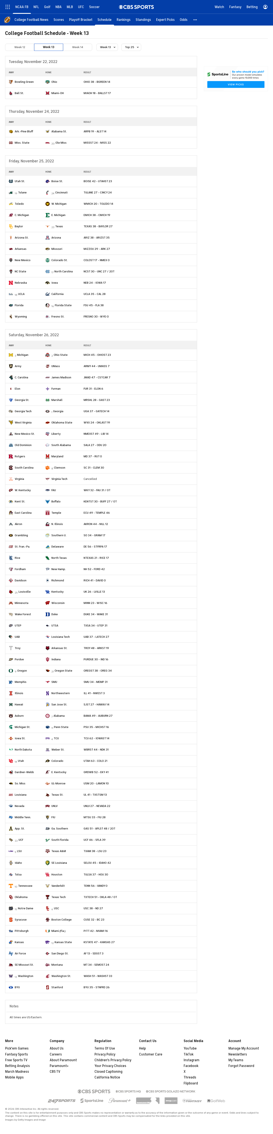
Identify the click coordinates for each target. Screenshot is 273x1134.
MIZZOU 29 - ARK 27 (97, 249)
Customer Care (150, 1054)
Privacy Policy (104, 1054)
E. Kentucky (58, 772)
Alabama (59, 716)
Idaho (18, 863)
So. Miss (20, 783)
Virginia (19, 479)
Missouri (56, 249)
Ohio (54, 82)
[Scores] (59, 20)
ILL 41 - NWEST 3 (94, 693)
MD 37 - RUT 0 (93, 456)
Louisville (25, 591)
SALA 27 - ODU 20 (95, 445)
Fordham (20, 569)
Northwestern (60, 693)
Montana (57, 965)
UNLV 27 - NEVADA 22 (97, 806)
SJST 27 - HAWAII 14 (96, 704)
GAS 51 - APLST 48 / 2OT (99, 828)
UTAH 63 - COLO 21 (95, 761)
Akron (18, 524)
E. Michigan (58, 215)
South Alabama (61, 445)
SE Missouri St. (24, 965)
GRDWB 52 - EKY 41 (96, 772)
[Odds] (183, 20)
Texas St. (57, 795)
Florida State (63, 305)
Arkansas (20, 249)
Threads (190, 1077)
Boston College (61, 919)
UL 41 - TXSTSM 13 (95, 795)
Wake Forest (23, 614)
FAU (53, 490)
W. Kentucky (23, 490)
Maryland (57, 456)
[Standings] (143, 20)
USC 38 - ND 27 (93, 908)
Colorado (57, 761)
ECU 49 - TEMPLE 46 (97, 513)
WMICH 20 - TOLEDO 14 (98, 204)
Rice (17, 558)
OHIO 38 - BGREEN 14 (97, 82)
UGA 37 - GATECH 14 (96, 411)
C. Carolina (21, 377)
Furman (56, 388)
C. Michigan (22, 215)
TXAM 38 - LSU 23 (95, 851)
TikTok (188, 1054)
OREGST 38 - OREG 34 (98, 670)
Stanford (57, 987)
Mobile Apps (14, 1077)
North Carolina (63, 271)
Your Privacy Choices (110, 1066)
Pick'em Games (17, 1048)
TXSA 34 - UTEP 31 (95, 625)
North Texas (59, 558)
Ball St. (19, 93)
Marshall (56, 400)
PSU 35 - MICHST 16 (96, 727)
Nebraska (21, 283)
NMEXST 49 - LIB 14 (96, 434)
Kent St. (20, 501)
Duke (54, 614)
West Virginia (23, 422)
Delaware (57, 546)
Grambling (21, 535)
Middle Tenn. (23, 817)
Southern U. (58, 535)
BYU (17, 987)
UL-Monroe (58, 783)
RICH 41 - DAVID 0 (95, 580)
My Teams (235, 1060)
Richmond (57, 580)
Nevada (19, 806)
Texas (59, 226)
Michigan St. (22, 727)
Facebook (191, 1066)
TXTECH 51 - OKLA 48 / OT (100, 897)
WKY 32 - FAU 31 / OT (97, 490)
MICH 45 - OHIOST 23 (97, 355)
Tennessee (25, 886)
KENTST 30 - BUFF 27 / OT (100, 501)
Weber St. (57, 749)
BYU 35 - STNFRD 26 (97, 987)
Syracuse (21, 919)
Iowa (54, 283)
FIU (53, 817)
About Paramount (63, 1060)
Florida (19, 305)
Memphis (20, 682)
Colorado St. (59, 260)
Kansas (19, 942)
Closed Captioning (108, 1072)
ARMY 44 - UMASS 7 (97, 366)
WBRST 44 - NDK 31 (96, 749)
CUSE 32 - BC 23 (94, 919)
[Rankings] (123, 20)
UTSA (54, 625)
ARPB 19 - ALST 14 (95, 131)
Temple (56, 513)
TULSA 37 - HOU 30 (96, 874)
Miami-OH (57, 93)
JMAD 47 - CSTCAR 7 (97, 377)
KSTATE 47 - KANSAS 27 (99, 942)
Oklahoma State (61, 422)
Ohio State (61, 355)
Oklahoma (21, 897)
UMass (55, 366)
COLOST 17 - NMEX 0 (97, 260)
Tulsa (18, 874)
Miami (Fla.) (58, 931)
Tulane (22, 192)
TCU (56, 738)
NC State (20, 271)
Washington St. (61, 976)
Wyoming (21, 316)
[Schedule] (104, 20)
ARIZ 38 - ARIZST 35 (97, 237)
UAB (17, 637)
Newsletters (237, 1054)
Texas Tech (58, 897)
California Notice (107, 1077)
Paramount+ (59, 1066)
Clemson (59, 467)
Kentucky (57, 591)
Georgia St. (22, 400)
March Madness (17, 1072)
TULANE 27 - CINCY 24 (98, 192)
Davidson (20, 580)
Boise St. (57, 181)
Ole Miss (61, 142)
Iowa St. (20, 738)
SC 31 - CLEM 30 (94, 467)
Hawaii (19, 704)
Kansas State (63, 942)
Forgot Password (241, 1066)
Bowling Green (24, 82)
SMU (54, 682)
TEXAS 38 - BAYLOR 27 (98, 226)
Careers (56, 1054)
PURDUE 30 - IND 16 (96, 659)
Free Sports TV (16, 1060)
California (57, 294)
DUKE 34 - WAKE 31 (96, 614)
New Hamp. (58, 569)
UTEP (18, 625)
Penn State (61, 727)
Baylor (19, 226)
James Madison (61, 377)
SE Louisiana (59, 863)
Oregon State (63, 670)
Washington (25, 976)
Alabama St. (59, 131)
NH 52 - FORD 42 (94, 569)
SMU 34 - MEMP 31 (95, 682)
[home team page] (11, 82)
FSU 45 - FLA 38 (94, 305)
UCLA (21, 294)
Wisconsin (58, 603)
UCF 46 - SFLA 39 (95, 840)
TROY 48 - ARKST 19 (96, 648)
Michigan (22, 355)
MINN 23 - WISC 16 (95, 603)
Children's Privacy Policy (112, 1060)
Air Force (20, 953)
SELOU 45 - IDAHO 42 (97, 863)
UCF (21, 840)
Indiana (56, 659)
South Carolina (24, 467)
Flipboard (191, 1083)
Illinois (19, 693)
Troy (17, 648)
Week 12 (19, 47)
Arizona (56, 237)
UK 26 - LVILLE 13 (94, 591)
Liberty (56, 434)
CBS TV (55, 1072)
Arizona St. (22, 237)
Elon (17, 388)
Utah (21, 761)
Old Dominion (23, 445)
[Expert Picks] (165, 20)
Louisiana (20, 795)
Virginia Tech (59, 479)
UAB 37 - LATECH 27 (96, 637)
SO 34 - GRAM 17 (94, 535)
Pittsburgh (22, 931)
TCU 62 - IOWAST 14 (96, 738)
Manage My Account (243, 1048)
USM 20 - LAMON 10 (96, 783)
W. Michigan (59, 204)
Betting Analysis (17, 1066)
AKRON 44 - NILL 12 (96, 524)
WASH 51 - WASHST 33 (98, 976)
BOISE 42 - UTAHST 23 (98, 181)
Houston (56, 874)
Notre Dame (25, 908)
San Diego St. (59, 953)
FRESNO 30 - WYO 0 (96, 316)
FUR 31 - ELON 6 (93, 388)
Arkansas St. (59, 648)
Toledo (19, 204)
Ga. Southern (59, 828)
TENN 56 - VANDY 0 (95, 886)
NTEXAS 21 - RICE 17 (96, 558)
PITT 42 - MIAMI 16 (96, 931)
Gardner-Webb (24, 772)
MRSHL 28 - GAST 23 (97, 400)
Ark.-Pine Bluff (24, 131)
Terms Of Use (104, 1048)
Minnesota (21, 603)
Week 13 (48, 47)
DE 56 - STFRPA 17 (95, 546)
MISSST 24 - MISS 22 (97, 142)
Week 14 (77, 47)
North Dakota (23, 749)
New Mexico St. (25, 434)
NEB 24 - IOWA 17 (95, 283)
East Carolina (23, 513)
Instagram (191, 1060)
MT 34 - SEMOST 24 (96, 965)
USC (56, 908)
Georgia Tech (23, 411)
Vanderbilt (58, 886)
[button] (195, 20)
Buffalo (56, 501)
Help (142, 1048)
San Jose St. (59, 704)
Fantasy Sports (16, 1054)
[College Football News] (31, 20)
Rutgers (20, 456)
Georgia (58, 411)
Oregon (22, 670)
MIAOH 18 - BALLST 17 (97, 93)
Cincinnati (61, 192)
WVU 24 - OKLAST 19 (97, 422)
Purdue (19, 659)
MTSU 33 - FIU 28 (95, 817)
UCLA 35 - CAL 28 (95, 294)
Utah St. (20, 181)
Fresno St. (57, 316)
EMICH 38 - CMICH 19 (97, 215)
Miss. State (22, 142)
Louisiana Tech (60, 637)
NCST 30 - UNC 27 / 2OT (99, 271)
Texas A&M (58, 851)
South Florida (59, 840)
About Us (57, 1048)
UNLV (54, 806)
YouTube (190, 1048)
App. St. (20, 828)
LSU (19, 851)
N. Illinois (57, 524)
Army (18, 366)
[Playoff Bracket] (81, 20)
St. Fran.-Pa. (22, 546)
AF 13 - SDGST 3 (93, 953)
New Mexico (22, 260)
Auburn (19, 716)
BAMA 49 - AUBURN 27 (98, 716)
